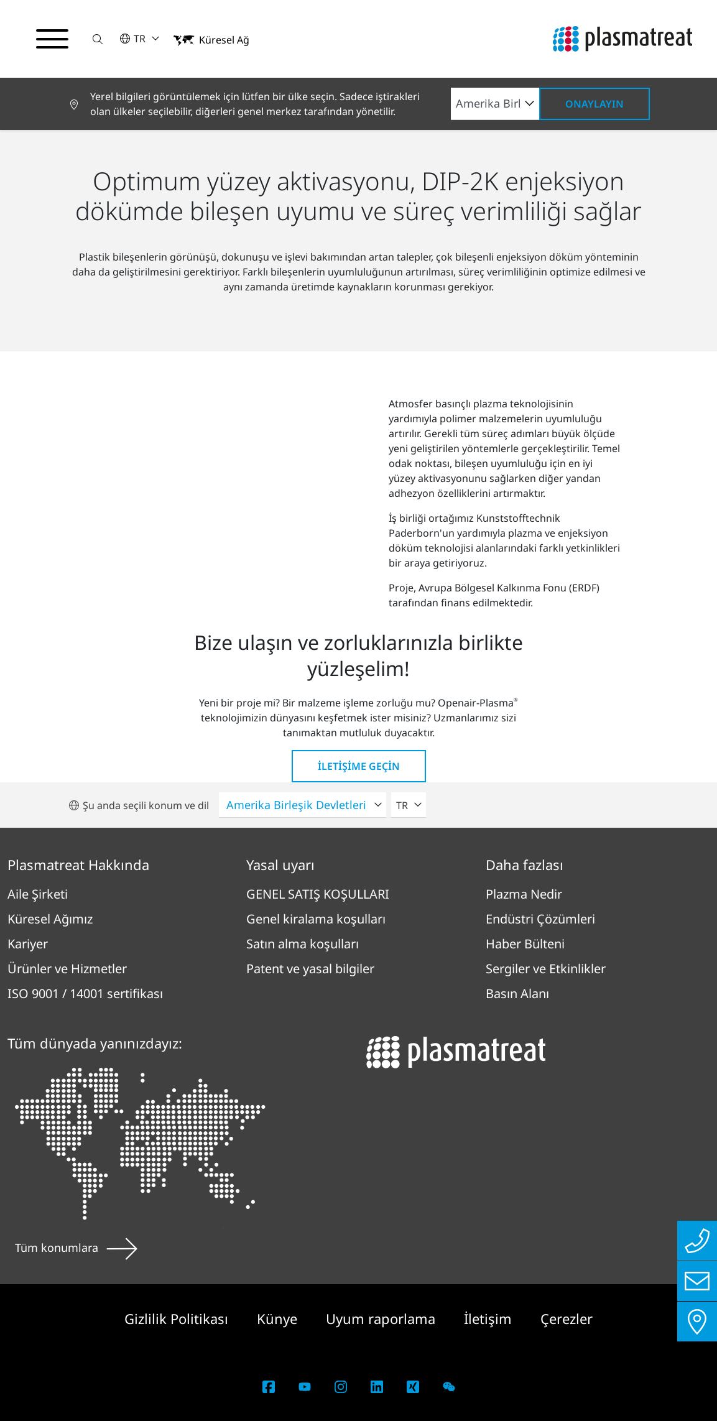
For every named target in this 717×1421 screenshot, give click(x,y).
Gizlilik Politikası (178, 1318)
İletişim (490, 1318)
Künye (279, 1318)
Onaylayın (594, 104)
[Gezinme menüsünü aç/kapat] (52, 39)
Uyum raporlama (382, 1318)
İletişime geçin (359, 766)
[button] (97, 39)
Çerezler (566, 1318)
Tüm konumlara (76, 1247)
